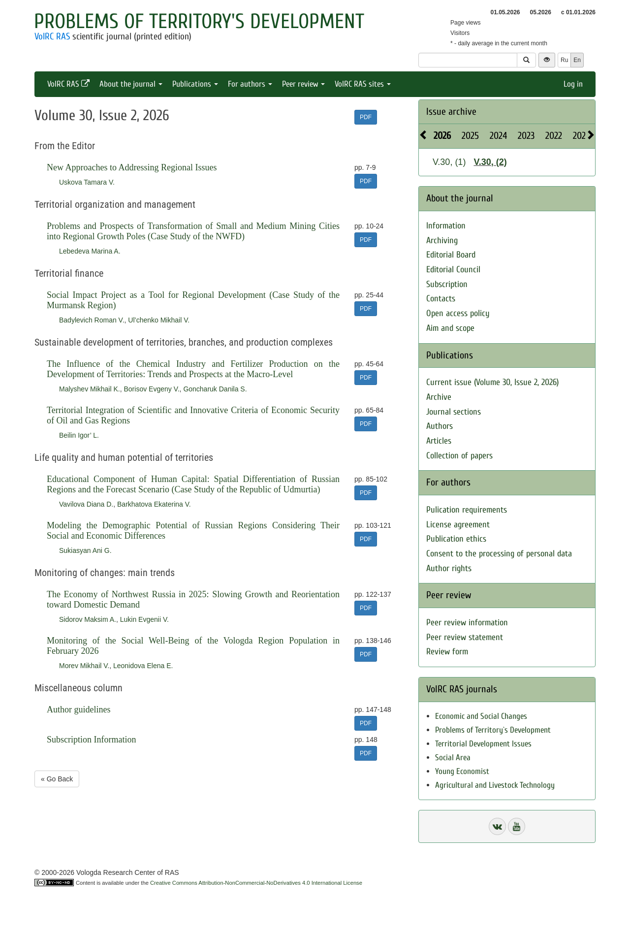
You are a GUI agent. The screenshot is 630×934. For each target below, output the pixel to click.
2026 (442, 135)
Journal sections (453, 412)
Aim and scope (450, 328)
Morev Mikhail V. (84, 666)
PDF (366, 117)
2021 (581, 135)
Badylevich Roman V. (92, 320)
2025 (470, 135)
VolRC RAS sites (363, 84)
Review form (447, 651)
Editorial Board (450, 255)
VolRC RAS (52, 36)
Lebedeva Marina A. (90, 251)
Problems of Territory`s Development (493, 730)
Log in (573, 84)
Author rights (449, 568)
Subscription (447, 284)
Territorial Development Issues (483, 743)
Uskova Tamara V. (87, 182)
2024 (498, 135)
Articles (438, 441)
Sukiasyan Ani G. (85, 550)
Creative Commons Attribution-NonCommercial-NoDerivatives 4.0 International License (256, 883)
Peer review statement (464, 637)
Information (446, 226)
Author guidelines (78, 709)
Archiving (442, 240)
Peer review (303, 84)
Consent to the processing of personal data (499, 553)
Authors (439, 426)
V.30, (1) (449, 162)
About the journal (130, 84)
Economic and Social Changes (481, 716)
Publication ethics (456, 539)
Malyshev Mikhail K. (89, 389)
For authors (250, 84)
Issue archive (451, 111)
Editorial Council (453, 269)
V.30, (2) (489, 162)
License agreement (458, 524)
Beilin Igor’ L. (79, 435)
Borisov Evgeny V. (151, 389)
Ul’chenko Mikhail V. (158, 320)
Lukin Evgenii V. (144, 619)
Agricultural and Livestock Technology (495, 785)
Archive (438, 397)
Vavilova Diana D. (86, 504)
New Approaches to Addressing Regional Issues (132, 167)
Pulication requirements (466, 510)
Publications (195, 84)
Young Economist (462, 771)
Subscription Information (91, 739)
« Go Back (57, 779)
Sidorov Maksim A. (87, 619)
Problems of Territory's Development (199, 21)
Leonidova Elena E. (143, 666)
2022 (553, 135)
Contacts (440, 298)
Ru (564, 60)
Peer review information (467, 622)
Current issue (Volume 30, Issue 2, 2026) (492, 382)
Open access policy (458, 313)
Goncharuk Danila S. (215, 389)
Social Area (453, 757)
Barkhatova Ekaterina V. (154, 504)
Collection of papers (459, 456)
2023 (526, 135)
